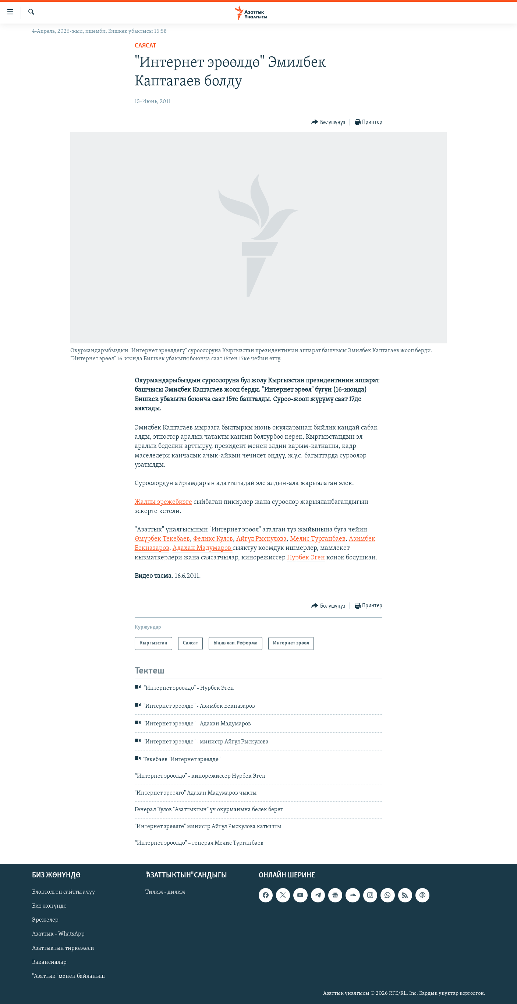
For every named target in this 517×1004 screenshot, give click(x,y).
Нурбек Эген (306, 557)
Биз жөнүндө (49, 906)
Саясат (145, 45)
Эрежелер (45, 920)
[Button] (328, 122)
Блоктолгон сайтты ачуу (63, 892)
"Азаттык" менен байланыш (68, 976)
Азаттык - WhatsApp (58, 934)
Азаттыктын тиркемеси (63, 948)
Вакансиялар (49, 962)
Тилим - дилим (165, 892)
